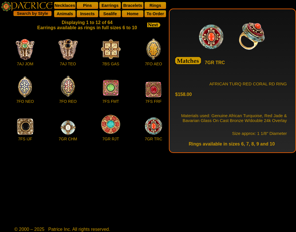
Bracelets (132, 5)
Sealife (110, 13)
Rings (155, 5)
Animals (65, 13)
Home (133, 13)
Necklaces (65, 5)
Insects (87, 13)
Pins (87, 5)
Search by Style (32, 13)
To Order (155, 13)
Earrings (110, 5)
